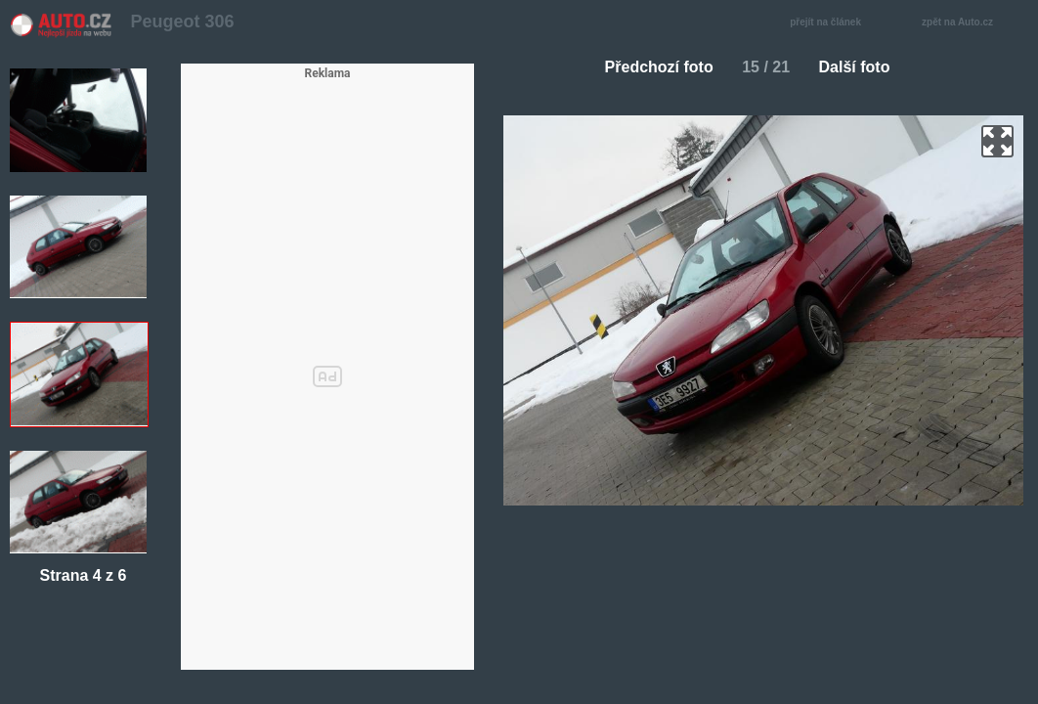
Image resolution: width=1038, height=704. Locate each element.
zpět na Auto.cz (968, 23)
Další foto (862, 67)
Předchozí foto (651, 67)
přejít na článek (831, 23)
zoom (997, 141)
